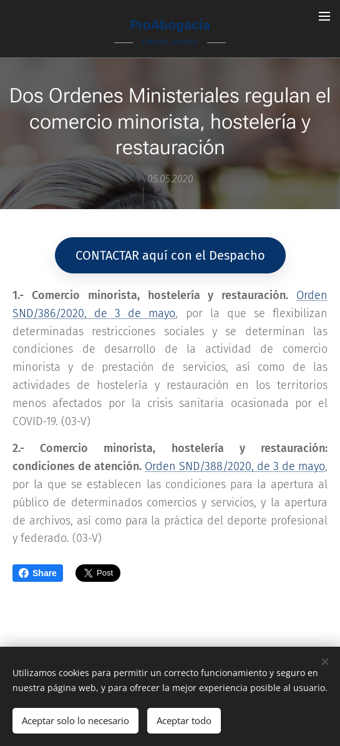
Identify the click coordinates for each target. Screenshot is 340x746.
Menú (324, 16)
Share (38, 573)
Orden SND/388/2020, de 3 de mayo (235, 467)
